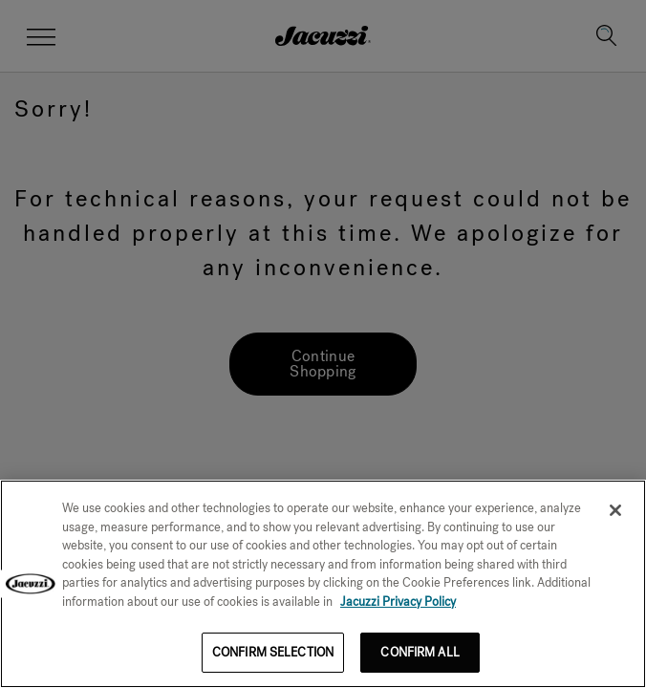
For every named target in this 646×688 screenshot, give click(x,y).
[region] (323, 584)
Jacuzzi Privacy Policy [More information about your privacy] (398, 601)
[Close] (615, 510)
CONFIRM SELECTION (273, 652)
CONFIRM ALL (419, 652)
